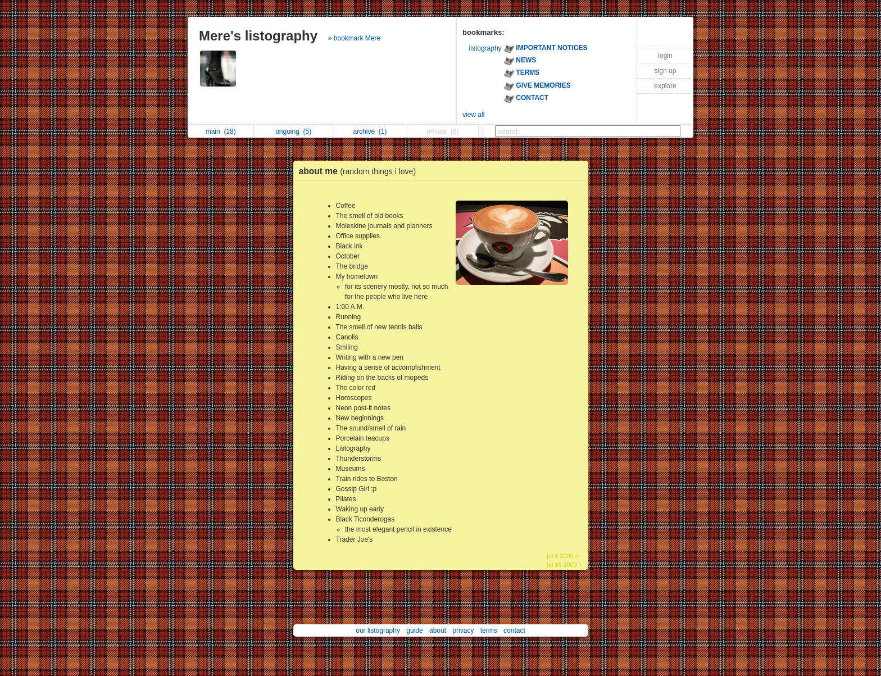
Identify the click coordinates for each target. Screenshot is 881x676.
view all (473, 115)
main (221, 131)
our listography (378, 630)
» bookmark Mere (354, 38)
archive (370, 131)
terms (488, 630)
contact (514, 630)
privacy (463, 630)
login (665, 56)
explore (665, 86)
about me (360, 171)
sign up (665, 71)
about (437, 630)
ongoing (293, 131)
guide (414, 630)
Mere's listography (258, 35)
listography (485, 48)
